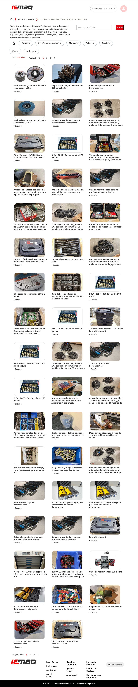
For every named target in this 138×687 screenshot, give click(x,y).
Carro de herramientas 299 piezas (105, 572)
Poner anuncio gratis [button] (103, 8)
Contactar (51, 670)
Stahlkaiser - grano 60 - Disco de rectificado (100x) (30, 86)
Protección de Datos (91, 663)
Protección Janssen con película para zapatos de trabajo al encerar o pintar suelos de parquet (30, 192)
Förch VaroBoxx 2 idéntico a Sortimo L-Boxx (64, 642)
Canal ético (49, 675)
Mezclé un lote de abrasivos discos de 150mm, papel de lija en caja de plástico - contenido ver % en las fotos (30, 228)
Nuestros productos (71, 663)
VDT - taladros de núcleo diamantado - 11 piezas (26, 607)
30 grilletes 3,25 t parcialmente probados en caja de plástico (66, 468)
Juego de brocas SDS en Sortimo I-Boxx (68, 260)
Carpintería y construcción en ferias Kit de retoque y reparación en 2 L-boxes (105, 227)
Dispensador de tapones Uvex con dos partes (105, 607)
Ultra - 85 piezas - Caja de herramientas (101, 86)
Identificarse (52, 662)
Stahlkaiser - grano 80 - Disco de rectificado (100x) (30, 121)
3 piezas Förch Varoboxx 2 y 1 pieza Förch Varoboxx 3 (106, 329)
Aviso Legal (71, 675)
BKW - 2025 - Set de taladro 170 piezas (67, 156)
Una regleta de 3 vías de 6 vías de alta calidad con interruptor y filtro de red (67, 192)
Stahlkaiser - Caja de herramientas (99, 364)
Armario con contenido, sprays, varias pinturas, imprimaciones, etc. (29, 470)
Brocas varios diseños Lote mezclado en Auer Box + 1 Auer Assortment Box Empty (66, 400)
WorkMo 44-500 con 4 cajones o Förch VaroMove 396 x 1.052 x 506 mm (30, 574)
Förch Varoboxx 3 (97, 537)
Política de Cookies (91, 669)
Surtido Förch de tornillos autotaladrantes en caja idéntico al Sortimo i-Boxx (67, 296)
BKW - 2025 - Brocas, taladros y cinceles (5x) (29, 364)
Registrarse (51, 666)
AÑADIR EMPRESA (115, 664)
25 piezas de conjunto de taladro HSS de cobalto (67, 86)
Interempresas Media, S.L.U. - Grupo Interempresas (73, 683)
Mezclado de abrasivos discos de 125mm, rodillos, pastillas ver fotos (105, 435)
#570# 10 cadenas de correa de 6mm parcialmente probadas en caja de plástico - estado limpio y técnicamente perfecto (67, 575)
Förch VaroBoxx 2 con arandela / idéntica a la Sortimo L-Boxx (66, 607)
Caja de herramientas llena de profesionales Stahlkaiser (65, 121)
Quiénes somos (70, 669)
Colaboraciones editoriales (93, 676)
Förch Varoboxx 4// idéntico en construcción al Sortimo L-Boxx (29, 156)
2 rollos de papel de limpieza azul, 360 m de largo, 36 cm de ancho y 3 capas (67, 435)
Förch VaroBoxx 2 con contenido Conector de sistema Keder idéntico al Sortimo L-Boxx (29, 331)
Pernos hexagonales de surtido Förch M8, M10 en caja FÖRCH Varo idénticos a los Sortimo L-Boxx (30, 435)
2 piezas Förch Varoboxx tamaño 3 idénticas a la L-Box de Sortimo (30, 260)
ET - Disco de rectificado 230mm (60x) (29, 295)
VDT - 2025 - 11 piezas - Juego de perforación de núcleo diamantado (67, 505)
